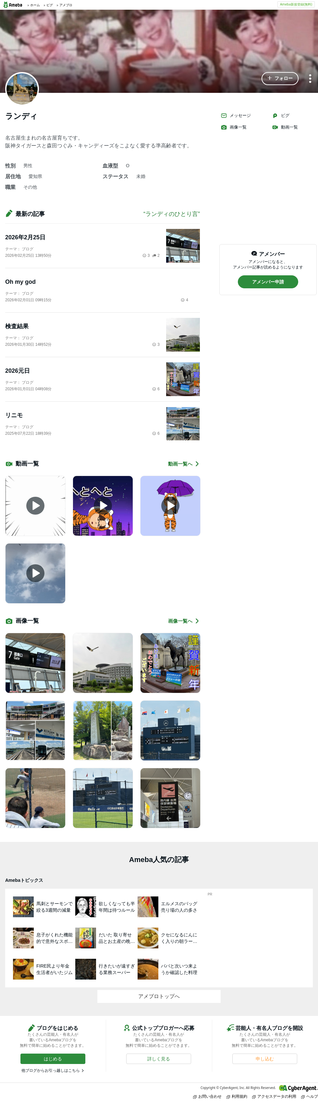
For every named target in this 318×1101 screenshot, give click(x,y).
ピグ (280, 115)
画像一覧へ (184, 621)
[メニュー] (310, 79)
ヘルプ (309, 1096)
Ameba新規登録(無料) (296, 4)
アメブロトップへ (159, 996)
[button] (280, 78)
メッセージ (236, 115)
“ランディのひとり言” (171, 214)
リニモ (14, 415)
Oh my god (20, 282)
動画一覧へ (184, 464)
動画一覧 (285, 127)
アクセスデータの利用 (274, 1096)
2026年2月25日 (25, 237)
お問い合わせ (207, 1096)
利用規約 (236, 1096)
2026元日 (17, 371)
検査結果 (17, 326)
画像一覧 (234, 127)
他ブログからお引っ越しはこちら (50, 1070)
